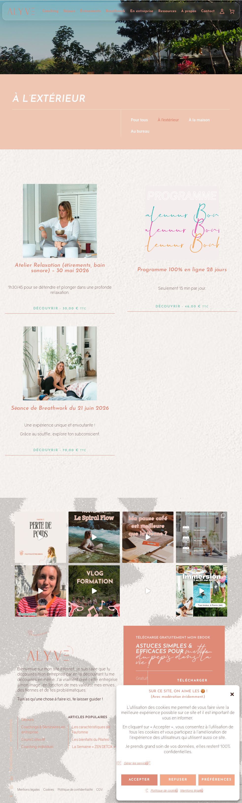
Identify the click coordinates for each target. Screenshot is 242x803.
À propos (188, 11)
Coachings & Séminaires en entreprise (43, 729)
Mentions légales (191, 790)
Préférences (217, 779)
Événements (90, 11)
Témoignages (11, 759)
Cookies (48, 789)
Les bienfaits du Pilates (90, 739)
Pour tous (139, 120)
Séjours (69, 11)
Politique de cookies (164, 790)
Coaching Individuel (37, 747)
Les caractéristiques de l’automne (91, 729)
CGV (99, 789)
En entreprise (141, 11)
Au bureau (140, 131)
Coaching (50, 11)
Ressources (167, 11)
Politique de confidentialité (75, 789)
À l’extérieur (168, 120)
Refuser (178, 779)
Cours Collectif (33, 739)
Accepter (139, 779)
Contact (208, 11)
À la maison (199, 120)
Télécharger (192, 680)
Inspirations (11, 730)
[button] (232, 694)
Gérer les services (136, 763)
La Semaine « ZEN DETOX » (93, 747)
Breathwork (115, 11)
